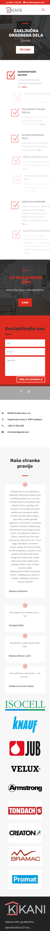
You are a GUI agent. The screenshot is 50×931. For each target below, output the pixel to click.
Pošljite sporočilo (31, 379)
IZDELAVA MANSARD (36, 193)
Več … (27, 78)
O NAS (25, 302)
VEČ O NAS (25, 49)
